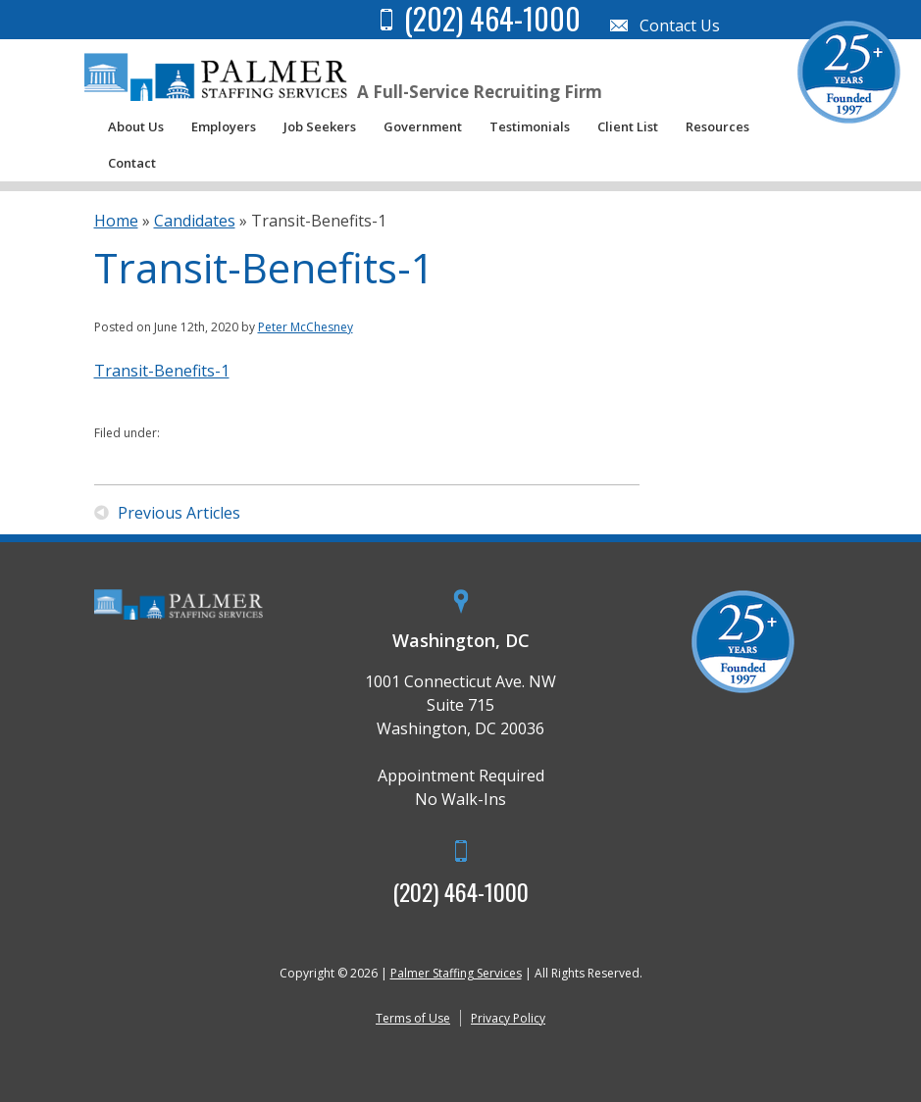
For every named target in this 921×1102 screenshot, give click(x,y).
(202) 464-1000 (460, 891)
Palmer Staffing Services (456, 973)
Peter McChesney (305, 327)
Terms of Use (413, 1018)
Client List (627, 126)
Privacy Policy (508, 1018)
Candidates (194, 220)
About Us (136, 126)
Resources (717, 126)
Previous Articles (179, 513)
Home (116, 220)
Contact (132, 163)
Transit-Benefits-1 (162, 370)
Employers (223, 126)
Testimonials (529, 126)
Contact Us (680, 25)
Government (423, 126)
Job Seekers (319, 126)
